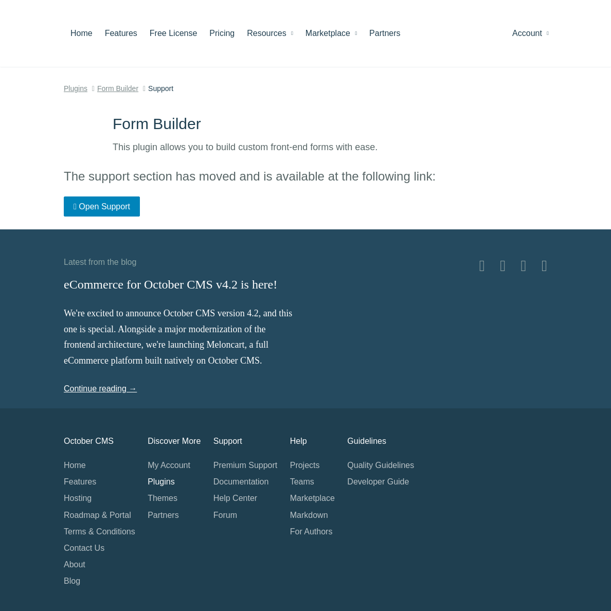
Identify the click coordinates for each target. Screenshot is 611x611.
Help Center (235, 498)
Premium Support (245, 465)
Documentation (241, 481)
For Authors (311, 531)
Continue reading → (100, 388)
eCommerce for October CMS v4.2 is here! (170, 284)
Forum (225, 515)
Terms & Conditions (99, 531)
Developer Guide (378, 481)
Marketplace (331, 33)
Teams (302, 481)
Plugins (75, 88)
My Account (169, 465)
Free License (173, 33)
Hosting (78, 498)
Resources (270, 33)
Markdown (309, 515)
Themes (162, 498)
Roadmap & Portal (97, 515)
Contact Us (84, 548)
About (74, 564)
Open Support (102, 206)
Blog (72, 581)
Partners (384, 33)
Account (530, 33)
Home (81, 33)
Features (121, 33)
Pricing (222, 33)
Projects (305, 465)
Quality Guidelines (380, 465)
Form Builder (117, 88)
